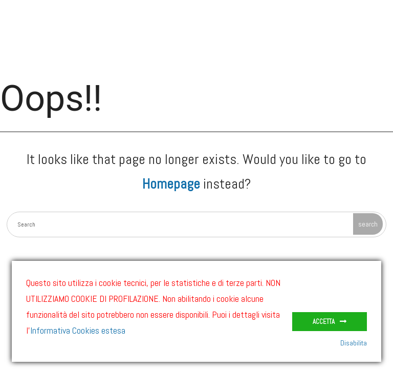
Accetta (324, 321)
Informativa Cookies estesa (77, 330)
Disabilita (353, 342)
